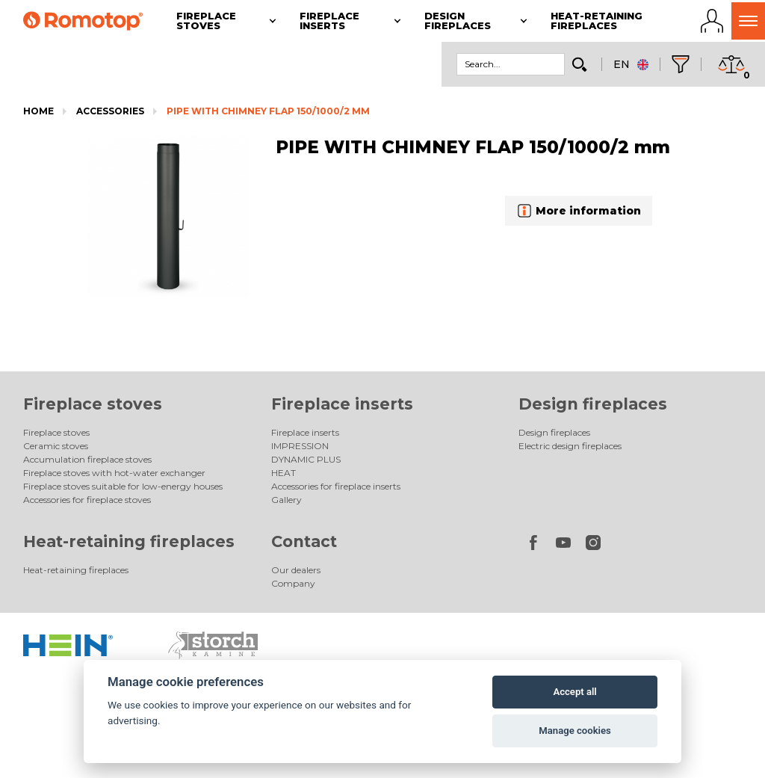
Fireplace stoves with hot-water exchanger (114, 472)
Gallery (286, 499)
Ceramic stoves (55, 445)
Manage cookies (574, 730)
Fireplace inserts (342, 404)
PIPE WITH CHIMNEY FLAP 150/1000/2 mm (268, 111)
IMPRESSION (300, 445)
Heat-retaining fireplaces (129, 541)
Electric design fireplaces (570, 445)
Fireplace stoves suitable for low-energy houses (123, 486)
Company (293, 583)
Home (38, 111)
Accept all (574, 691)
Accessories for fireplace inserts (335, 486)
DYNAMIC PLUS (306, 459)
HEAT (283, 472)
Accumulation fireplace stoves (87, 459)
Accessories (110, 111)
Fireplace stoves (92, 404)
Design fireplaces (592, 404)
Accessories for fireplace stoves (87, 499)
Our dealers (295, 569)
